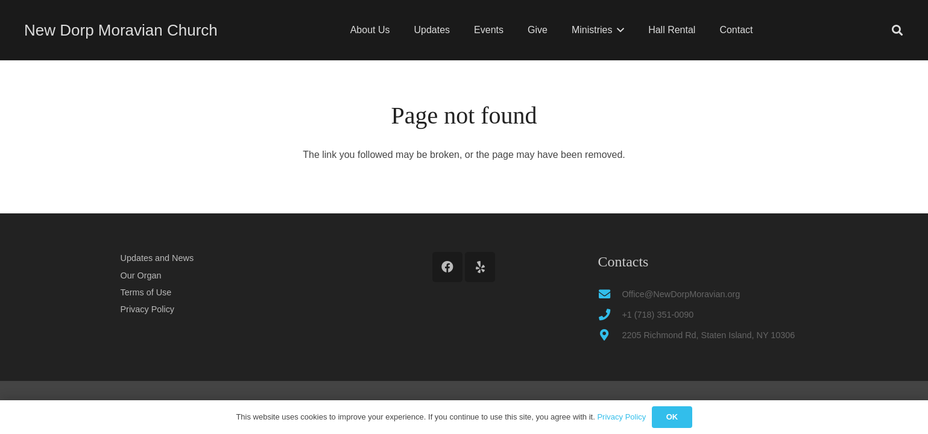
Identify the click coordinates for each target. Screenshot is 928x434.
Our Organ (141, 275)
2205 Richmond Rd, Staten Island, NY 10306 (708, 335)
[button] (618, 30)
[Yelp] (480, 267)
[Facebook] (447, 267)
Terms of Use (146, 292)
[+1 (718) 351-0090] (610, 314)
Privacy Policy (148, 309)
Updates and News (157, 258)
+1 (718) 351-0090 (657, 314)
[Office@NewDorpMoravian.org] (610, 294)
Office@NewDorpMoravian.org (681, 294)
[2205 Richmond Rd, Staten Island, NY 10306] (610, 335)
